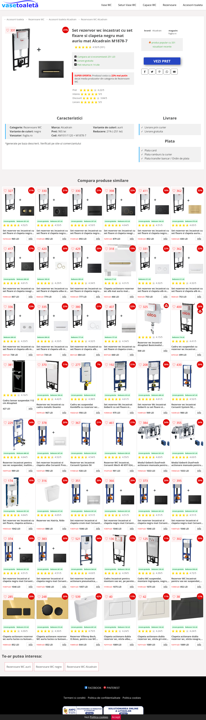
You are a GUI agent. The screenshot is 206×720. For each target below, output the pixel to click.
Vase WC (106, 5)
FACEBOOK (93, 688)
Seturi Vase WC (127, 5)
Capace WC (149, 5)
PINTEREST (111, 688)
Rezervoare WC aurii (18, 667)
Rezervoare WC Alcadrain (94, 19)
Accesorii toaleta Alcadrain (62, 19)
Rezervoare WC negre (49, 667)
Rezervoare (169, 5)
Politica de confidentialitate (104, 698)
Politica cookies (132, 698)
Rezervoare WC (36, 19)
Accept (116, 717)
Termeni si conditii (75, 698)
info (31, 238)
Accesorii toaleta (193, 5)
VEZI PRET (162, 61)
